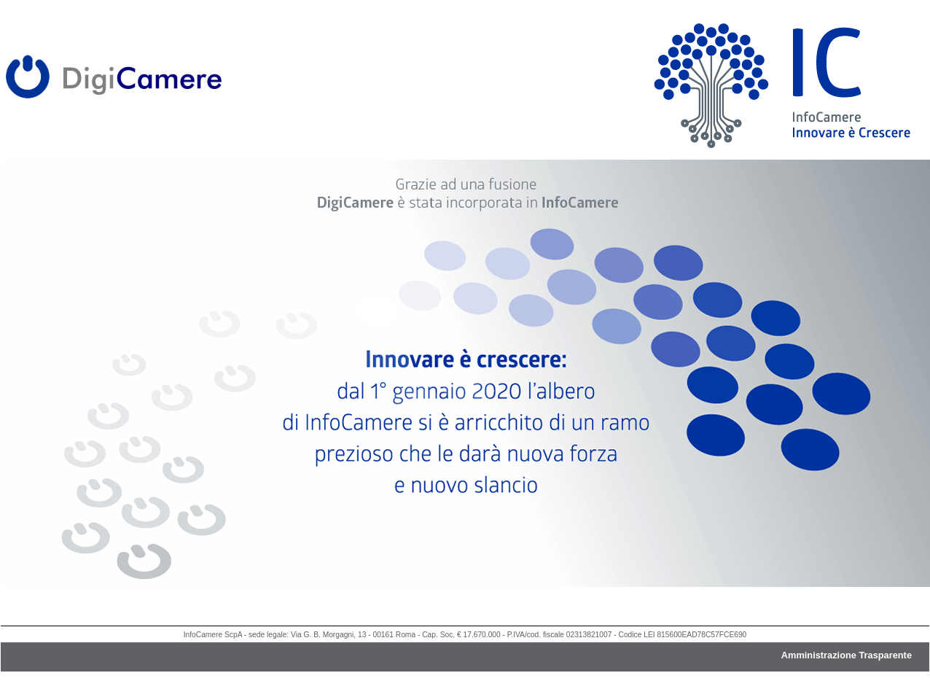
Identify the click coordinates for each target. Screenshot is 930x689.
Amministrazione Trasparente (846, 655)
